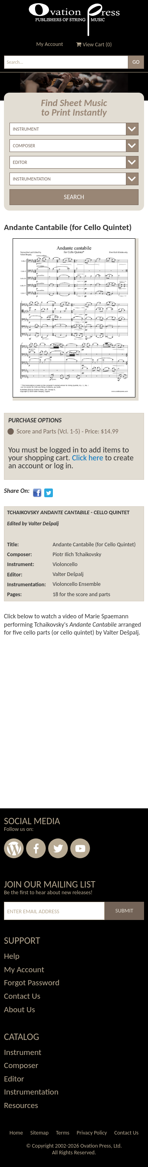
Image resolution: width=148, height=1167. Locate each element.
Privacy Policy (92, 1132)
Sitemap (39, 1132)
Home (16, 1132)
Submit (124, 910)
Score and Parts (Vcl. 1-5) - (67, 431)
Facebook (36, 848)
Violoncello (64, 564)
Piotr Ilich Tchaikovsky (76, 554)
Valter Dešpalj (67, 574)
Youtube (80, 848)
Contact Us (126, 1132)
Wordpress (14, 848)
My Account (49, 44)
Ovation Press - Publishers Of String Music (74, 19)
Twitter (58, 848)
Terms (62, 1132)
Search (74, 197)
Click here (87, 457)
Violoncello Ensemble (76, 584)
